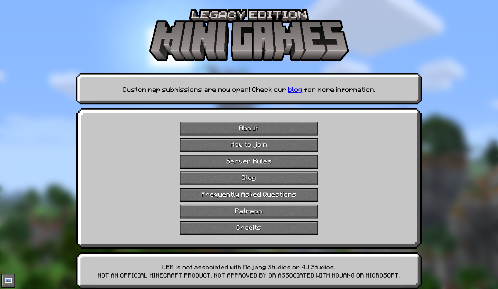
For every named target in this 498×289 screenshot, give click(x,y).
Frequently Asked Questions (249, 193)
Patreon (249, 210)
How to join (249, 143)
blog (295, 88)
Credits (249, 226)
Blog (249, 177)
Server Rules (249, 160)
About (249, 127)
